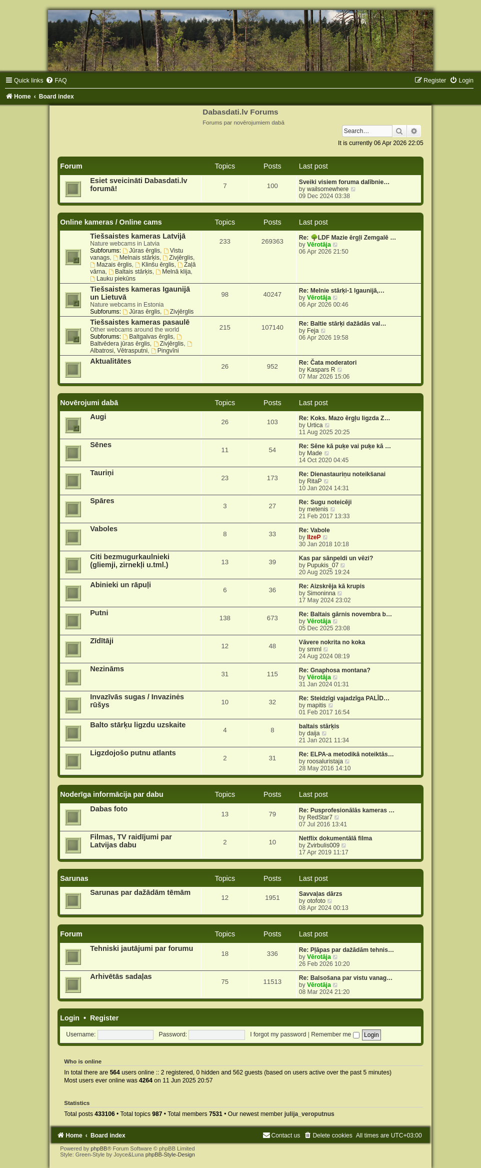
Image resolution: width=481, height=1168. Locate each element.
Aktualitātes (110, 361)
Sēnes (101, 445)
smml (314, 649)
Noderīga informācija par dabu (112, 794)
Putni (99, 613)
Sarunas (74, 878)
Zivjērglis (177, 257)
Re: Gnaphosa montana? (334, 670)
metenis (317, 509)
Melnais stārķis (136, 257)
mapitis (316, 705)
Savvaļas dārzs (320, 893)
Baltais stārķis (130, 271)
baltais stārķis (319, 726)
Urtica (315, 425)
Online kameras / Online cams (111, 222)
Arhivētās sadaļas (121, 976)
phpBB (98, 1148)
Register (104, 1018)
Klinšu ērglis (154, 264)
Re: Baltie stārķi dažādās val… (342, 323)
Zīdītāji (102, 641)
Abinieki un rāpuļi (120, 585)
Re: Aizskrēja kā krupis (332, 586)
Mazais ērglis (111, 264)
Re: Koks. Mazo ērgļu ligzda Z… (344, 418)
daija (313, 733)
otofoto (316, 900)
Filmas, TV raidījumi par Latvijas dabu (131, 841)
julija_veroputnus (309, 1113)
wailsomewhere (327, 189)
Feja (313, 330)
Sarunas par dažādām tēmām (140, 892)
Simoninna (321, 593)
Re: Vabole (314, 530)
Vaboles (104, 529)
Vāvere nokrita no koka (332, 642)
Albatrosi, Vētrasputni (142, 347)
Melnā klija (173, 271)
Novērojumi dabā (89, 403)
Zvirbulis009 (323, 845)
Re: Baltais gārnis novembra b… (345, 614)
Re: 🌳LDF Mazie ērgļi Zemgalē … (347, 237)
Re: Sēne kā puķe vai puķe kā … (345, 446)
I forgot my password (278, 1034)
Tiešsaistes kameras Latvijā (138, 236)
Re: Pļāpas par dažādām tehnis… (346, 949)
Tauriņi (102, 473)
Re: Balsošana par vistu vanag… (346, 977)
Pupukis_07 (322, 565)
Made (314, 453)
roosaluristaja (325, 761)
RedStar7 (319, 817)
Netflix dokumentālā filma (335, 838)
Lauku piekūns (113, 278)
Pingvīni (165, 350)
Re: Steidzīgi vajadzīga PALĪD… (344, 698)
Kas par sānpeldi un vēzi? (336, 558)
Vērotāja (319, 244)
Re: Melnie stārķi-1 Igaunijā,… (341, 290)
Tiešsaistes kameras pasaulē (140, 322)
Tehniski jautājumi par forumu (141, 948)
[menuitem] (56, 80)
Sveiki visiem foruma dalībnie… (344, 182)
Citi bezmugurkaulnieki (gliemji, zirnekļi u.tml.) (130, 561)
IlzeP (314, 537)
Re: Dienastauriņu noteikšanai (342, 474)
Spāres (102, 501)
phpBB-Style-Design (170, 1154)
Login (70, 1018)
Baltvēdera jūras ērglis (136, 340)
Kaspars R (321, 369)
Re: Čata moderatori (328, 362)
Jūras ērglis (141, 250)
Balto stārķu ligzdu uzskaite (138, 725)
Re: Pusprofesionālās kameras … (347, 810)
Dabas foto (109, 809)
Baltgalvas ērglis (147, 336)
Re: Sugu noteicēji (325, 502)
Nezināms (107, 669)
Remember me (335, 1034)
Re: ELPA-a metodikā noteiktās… (346, 754)
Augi (98, 417)
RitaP (314, 481)
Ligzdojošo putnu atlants (133, 753)
